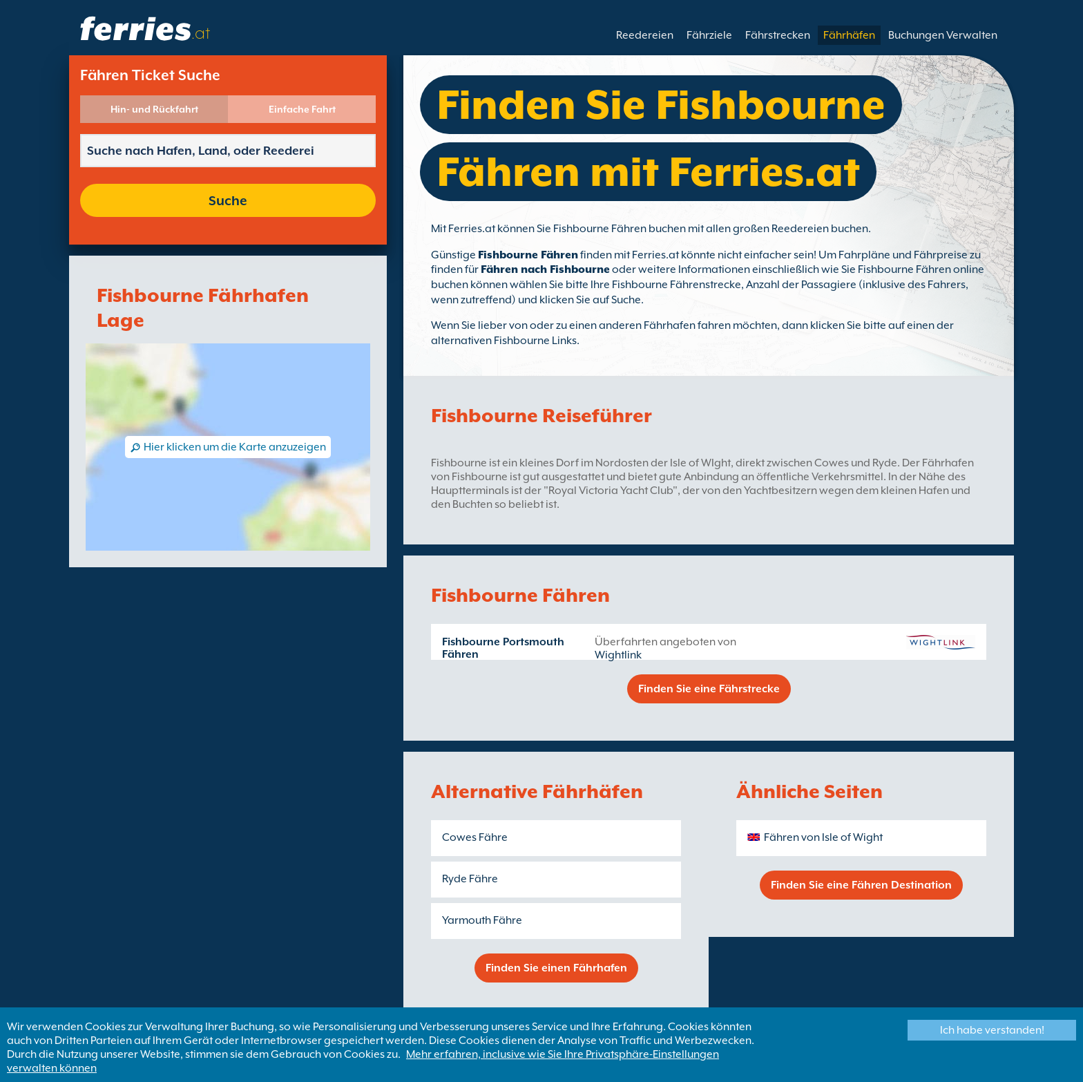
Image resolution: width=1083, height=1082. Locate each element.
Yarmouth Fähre (482, 920)
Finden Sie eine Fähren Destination (861, 885)
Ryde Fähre (470, 879)
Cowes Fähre (475, 837)
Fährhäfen (849, 35)
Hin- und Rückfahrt (154, 109)
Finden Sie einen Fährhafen (556, 968)
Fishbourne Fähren (528, 255)
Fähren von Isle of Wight (823, 837)
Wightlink (618, 655)
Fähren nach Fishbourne (545, 269)
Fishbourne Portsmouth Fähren (503, 648)
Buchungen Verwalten (942, 35)
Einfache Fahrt (302, 109)
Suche (228, 200)
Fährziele (709, 35)
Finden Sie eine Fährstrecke (709, 689)
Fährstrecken (777, 35)
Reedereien (644, 35)
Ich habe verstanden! (992, 1030)
